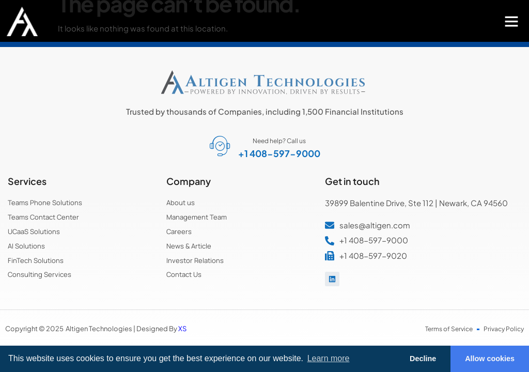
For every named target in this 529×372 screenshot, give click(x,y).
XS (182, 328)
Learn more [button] (328, 358)
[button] (511, 21)
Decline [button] (423, 358)
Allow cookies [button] (490, 358)
